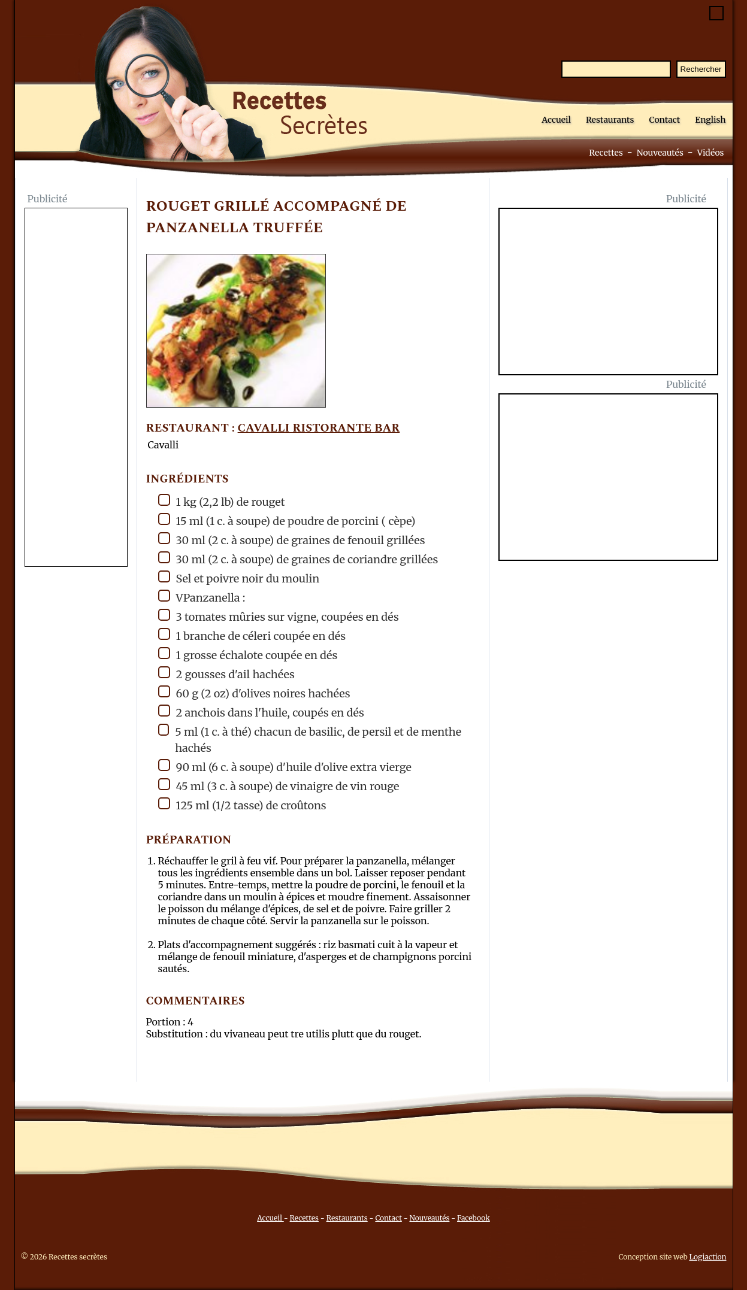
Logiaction (708, 1256)
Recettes (606, 152)
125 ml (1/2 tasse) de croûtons (242, 804)
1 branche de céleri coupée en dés (252, 635)
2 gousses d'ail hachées (226, 673)
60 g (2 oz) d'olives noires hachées (254, 692)
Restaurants (610, 119)
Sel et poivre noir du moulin (239, 577)
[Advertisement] (76, 388)
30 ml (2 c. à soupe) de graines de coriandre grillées (298, 558)
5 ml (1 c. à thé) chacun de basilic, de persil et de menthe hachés (310, 739)
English (710, 119)
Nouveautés (660, 152)
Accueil (556, 119)
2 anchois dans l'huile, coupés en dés (261, 712)
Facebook (473, 1217)
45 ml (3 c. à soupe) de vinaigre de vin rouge (279, 785)
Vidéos (710, 152)
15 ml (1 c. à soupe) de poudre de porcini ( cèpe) (287, 520)
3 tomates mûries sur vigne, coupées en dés (278, 616)
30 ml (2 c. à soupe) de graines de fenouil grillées (291, 539)
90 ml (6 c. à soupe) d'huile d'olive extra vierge (285, 766)
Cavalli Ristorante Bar (319, 428)
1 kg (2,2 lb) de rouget (221, 501)
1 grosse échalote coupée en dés (248, 654)
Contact (664, 119)
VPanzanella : (202, 597)
